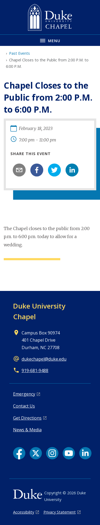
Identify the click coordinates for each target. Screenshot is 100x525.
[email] (19, 170)
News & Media (27, 430)
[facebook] (36, 170)
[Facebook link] (19, 453)
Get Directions (27, 418)
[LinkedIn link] (85, 453)
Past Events (19, 53)
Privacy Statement (59, 512)
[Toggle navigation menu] (50, 40)
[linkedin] (72, 170)
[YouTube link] (69, 453)
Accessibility (23, 512)
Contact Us (24, 406)
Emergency (24, 394)
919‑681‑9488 (35, 370)
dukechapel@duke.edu (44, 359)
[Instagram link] (52, 453)
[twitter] (54, 170)
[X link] (36, 453)
